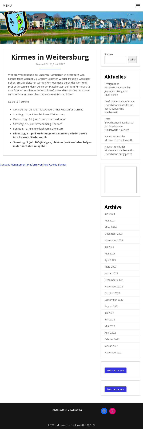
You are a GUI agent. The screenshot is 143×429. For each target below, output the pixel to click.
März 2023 (111, 266)
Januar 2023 (111, 273)
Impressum (58, 409)
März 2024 (111, 227)
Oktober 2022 (112, 293)
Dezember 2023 (114, 233)
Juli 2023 (109, 247)
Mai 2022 (110, 326)
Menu (7, 5)
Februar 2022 (112, 339)
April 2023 (110, 260)
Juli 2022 (109, 313)
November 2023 (114, 240)
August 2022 (112, 306)
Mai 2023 (110, 253)
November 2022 (114, 286)
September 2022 (114, 299)
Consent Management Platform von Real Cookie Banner (33, 164)
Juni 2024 (110, 214)
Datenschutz (75, 409)
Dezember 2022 (114, 280)
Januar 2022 (111, 346)
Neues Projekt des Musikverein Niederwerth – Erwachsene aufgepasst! (120, 150)
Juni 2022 (110, 319)
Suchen (109, 54)
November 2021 (114, 352)
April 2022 (110, 332)
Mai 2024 (110, 220)
